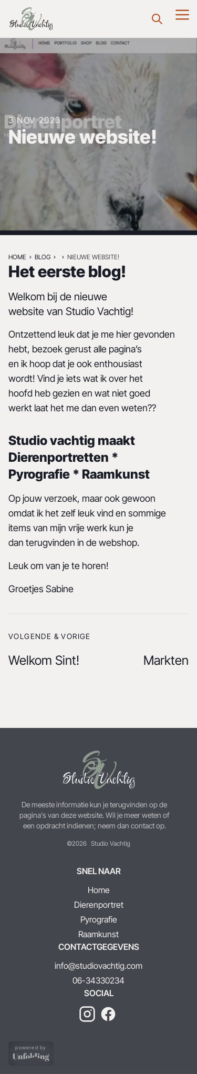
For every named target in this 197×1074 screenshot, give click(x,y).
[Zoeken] (157, 19)
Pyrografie (98, 919)
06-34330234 (98, 980)
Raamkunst (98, 934)
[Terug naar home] (98, 770)
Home (17, 257)
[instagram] (87, 1014)
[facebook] (108, 1014)
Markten (166, 660)
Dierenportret (98, 904)
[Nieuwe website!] (31, 19)
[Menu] (182, 14)
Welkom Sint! (43, 660)
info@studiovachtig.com (98, 965)
